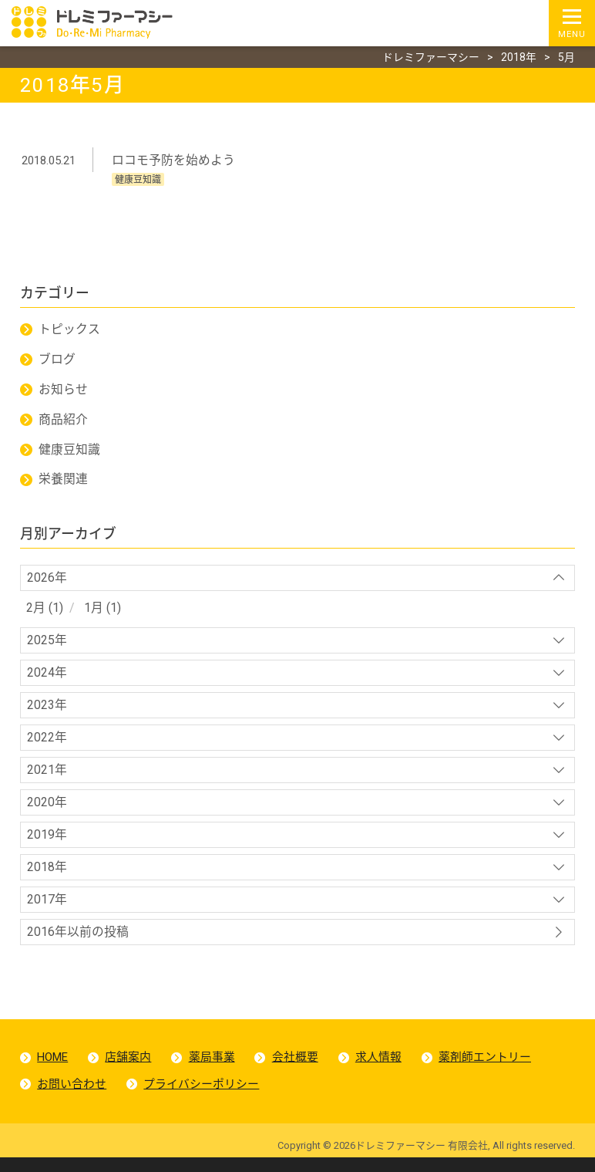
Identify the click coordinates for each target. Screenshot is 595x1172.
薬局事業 (213, 1069)
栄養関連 (63, 482)
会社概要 (297, 1069)
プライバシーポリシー (202, 1097)
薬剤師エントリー (487, 1069)
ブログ (57, 361)
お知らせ (63, 391)
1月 (93, 613)
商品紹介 (63, 422)
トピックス (69, 331)
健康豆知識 (69, 452)
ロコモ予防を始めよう (173, 161)
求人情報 (381, 1069)
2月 (35, 613)
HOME (53, 1069)
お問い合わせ (72, 1097)
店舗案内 (129, 1069)
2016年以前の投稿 (78, 943)
